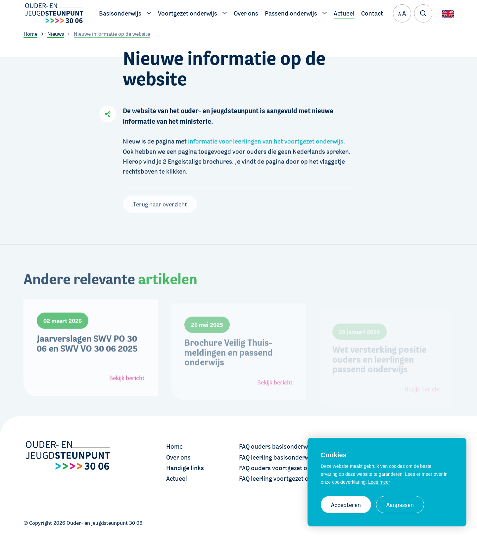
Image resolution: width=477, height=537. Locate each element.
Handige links (185, 468)
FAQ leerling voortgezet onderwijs (285, 478)
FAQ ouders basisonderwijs (276, 446)
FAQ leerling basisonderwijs (277, 457)
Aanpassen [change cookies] (400, 505)
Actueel (176, 478)
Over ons (178, 457)
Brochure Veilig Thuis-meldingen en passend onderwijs (228, 369)
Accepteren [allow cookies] (346, 505)
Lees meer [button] (379, 482)
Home (174, 446)
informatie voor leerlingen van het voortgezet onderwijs (265, 139)
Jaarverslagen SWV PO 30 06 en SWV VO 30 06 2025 (87, 358)
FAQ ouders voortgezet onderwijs (285, 468)
